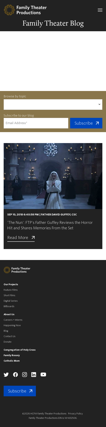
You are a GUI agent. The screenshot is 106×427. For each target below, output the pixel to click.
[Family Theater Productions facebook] (15, 376)
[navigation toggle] (100, 10)
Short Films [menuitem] (9, 295)
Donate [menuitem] (7, 341)
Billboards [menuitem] (9, 306)
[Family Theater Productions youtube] (43, 375)
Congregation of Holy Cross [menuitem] (20, 349)
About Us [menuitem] (9, 314)
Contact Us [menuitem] (9, 336)
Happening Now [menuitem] (12, 325)
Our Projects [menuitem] (11, 284)
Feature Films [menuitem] (11, 290)
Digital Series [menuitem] (11, 300)
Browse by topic (15, 96)
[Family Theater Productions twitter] (6, 376)
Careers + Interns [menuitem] (13, 319)
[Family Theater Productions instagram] (24, 376)
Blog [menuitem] (6, 330)
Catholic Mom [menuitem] (12, 360)
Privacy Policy (75, 413)
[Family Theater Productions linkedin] (33, 376)
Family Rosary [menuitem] (12, 355)
